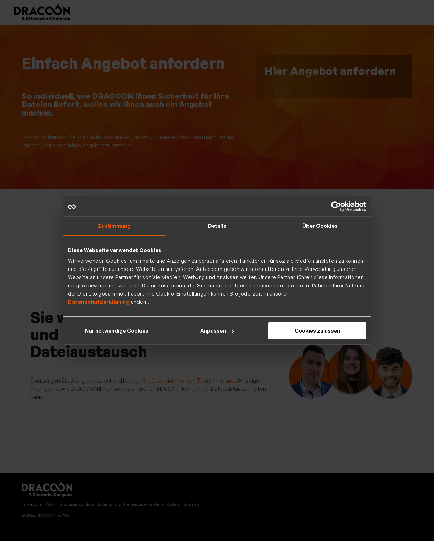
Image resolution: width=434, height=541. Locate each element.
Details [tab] (217, 226)
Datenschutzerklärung (99, 302)
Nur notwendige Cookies (116, 330)
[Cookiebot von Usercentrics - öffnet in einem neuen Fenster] (336, 206)
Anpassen (217, 330)
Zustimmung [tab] (114, 226)
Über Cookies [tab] (320, 226)
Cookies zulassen (317, 330)
